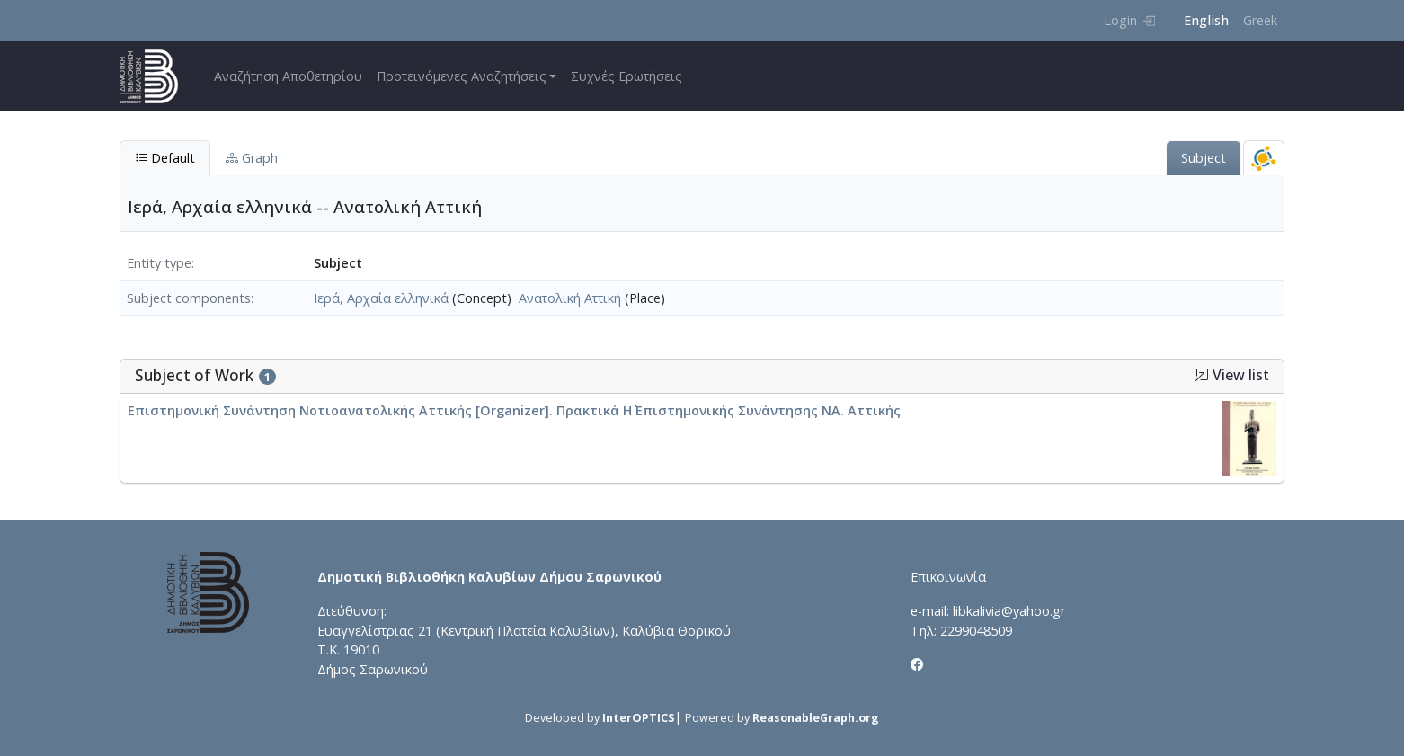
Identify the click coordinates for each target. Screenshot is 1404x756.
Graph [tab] (252, 157)
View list (1232, 375)
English (1206, 20)
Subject (1203, 157)
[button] (1202, 375)
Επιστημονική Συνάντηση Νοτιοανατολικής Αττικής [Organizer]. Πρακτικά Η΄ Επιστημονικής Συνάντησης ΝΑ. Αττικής (514, 410)
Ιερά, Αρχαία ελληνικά (381, 298)
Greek (1260, 20)
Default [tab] (165, 157)
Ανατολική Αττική (570, 298)
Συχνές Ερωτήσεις (626, 75)
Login (1129, 20)
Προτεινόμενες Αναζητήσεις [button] (461, 75)
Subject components (189, 298)
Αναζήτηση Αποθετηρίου (288, 75)
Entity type (159, 262)
